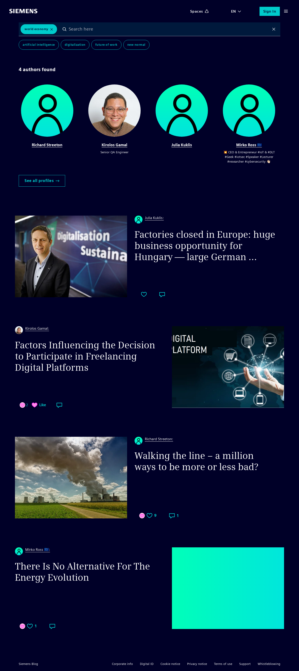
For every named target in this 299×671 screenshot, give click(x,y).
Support (245, 664)
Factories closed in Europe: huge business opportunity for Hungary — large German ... (205, 245)
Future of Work (106, 44)
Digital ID (146, 664)
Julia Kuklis (181, 145)
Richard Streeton (47, 145)
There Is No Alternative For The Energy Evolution (82, 572)
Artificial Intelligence (39, 44)
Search (64, 29)
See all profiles (42, 180)
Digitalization (75, 44)
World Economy (36, 29)
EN (233, 11)
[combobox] (169, 29)
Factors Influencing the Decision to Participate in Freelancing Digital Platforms (85, 356)
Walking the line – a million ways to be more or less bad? (196, 461)
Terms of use (223, 664)
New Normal (136, 44)
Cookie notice (170, 664)
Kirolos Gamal (114, 145)
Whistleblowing (269, 664)
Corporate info (122, 664)
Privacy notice (197, 664)
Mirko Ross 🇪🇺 (249, 145)
